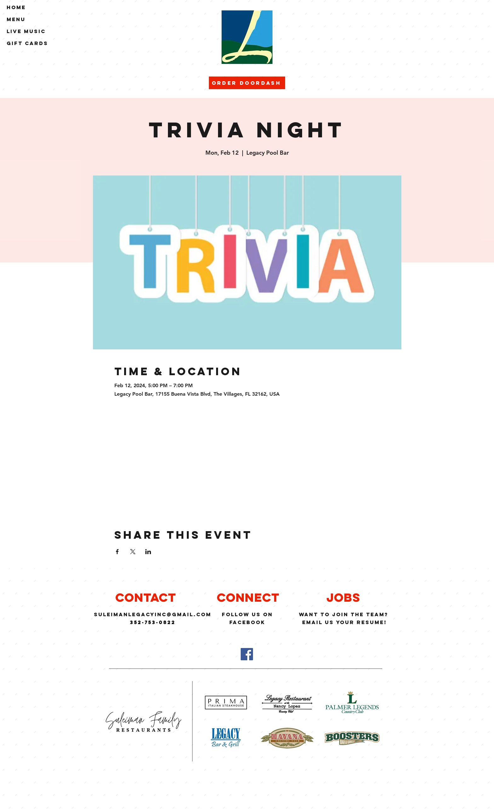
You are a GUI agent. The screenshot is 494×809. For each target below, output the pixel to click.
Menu (16, 19)
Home (16, 7)
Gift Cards (27, 43)
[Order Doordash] (247, 83)
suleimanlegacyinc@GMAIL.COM (152, 614)
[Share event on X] (133, 551)
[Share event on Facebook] (117, 551)
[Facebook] (247, 654)
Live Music (26, 31)
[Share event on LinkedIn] (148, 551)
